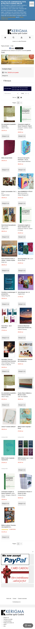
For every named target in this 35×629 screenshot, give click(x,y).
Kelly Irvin (4, 262)
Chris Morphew (22, 459)
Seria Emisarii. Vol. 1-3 (24, 292)
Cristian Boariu (22, 495)
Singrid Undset (5, 195)
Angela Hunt (4, 228)
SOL (4, 626)
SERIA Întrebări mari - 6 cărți (25, 458)
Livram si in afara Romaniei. (19, 41)
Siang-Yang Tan (5, 295)
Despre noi (6, 617)
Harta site (8, 598)
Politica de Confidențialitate (8, 17)
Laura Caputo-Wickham (24, 161)
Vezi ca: (14, 97)
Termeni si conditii (7, 619)
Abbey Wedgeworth (23, 195)
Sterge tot (5, 75)
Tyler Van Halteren (23, 396)
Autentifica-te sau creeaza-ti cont (9, 50)
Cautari (14, 598)
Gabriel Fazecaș (22, 329)
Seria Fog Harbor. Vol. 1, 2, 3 (25, 258)
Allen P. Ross (5, 128)
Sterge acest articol (3, 72)
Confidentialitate (7, 621)
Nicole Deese (21, 260)
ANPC (5, 624)
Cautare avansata (22, 598)
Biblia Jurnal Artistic (6, 158)
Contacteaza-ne (17, 602)
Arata (22, 93)
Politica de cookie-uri (8, 622)
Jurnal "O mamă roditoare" (8, 426)
